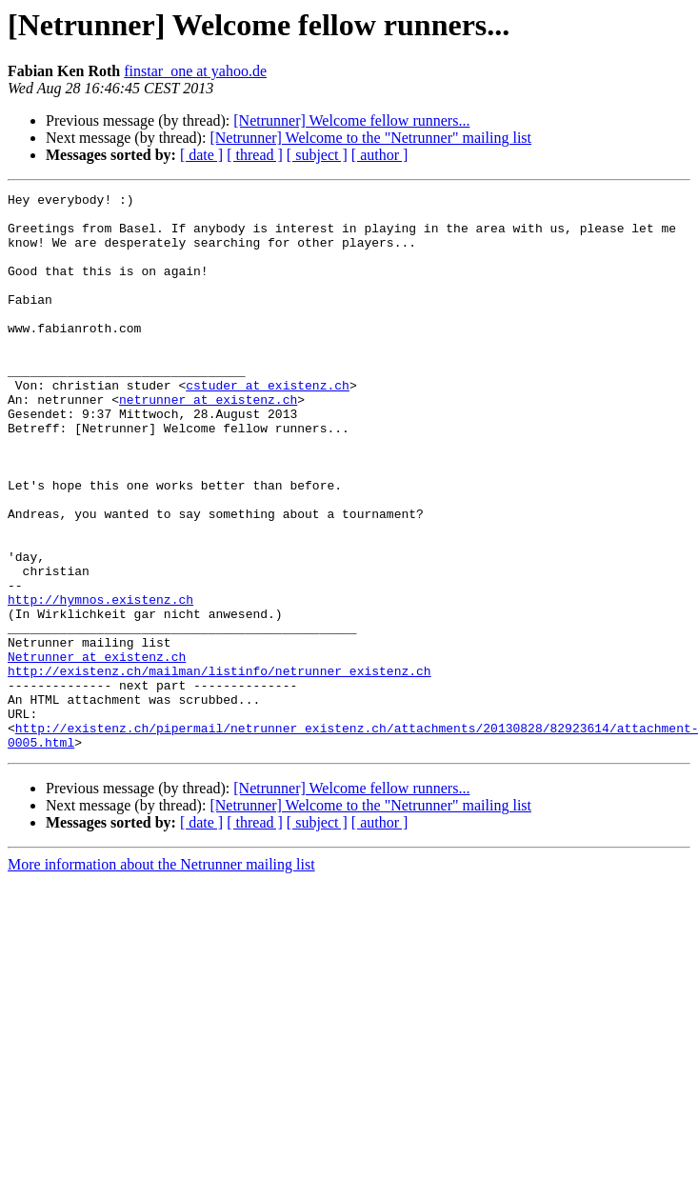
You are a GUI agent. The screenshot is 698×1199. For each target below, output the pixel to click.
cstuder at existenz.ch (267, 424)
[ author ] (380, 155)
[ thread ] (255, 155)
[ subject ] (317, 155)
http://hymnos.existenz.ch (100, 681)
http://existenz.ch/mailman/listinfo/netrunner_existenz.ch (219, 767)
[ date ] (201, 155)
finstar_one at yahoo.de (195, 71)
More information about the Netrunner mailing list (161, 976)
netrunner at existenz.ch (208, 441)
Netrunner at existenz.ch (97, 750)
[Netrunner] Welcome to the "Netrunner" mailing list (370, 138)
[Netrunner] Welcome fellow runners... (351, 120)
